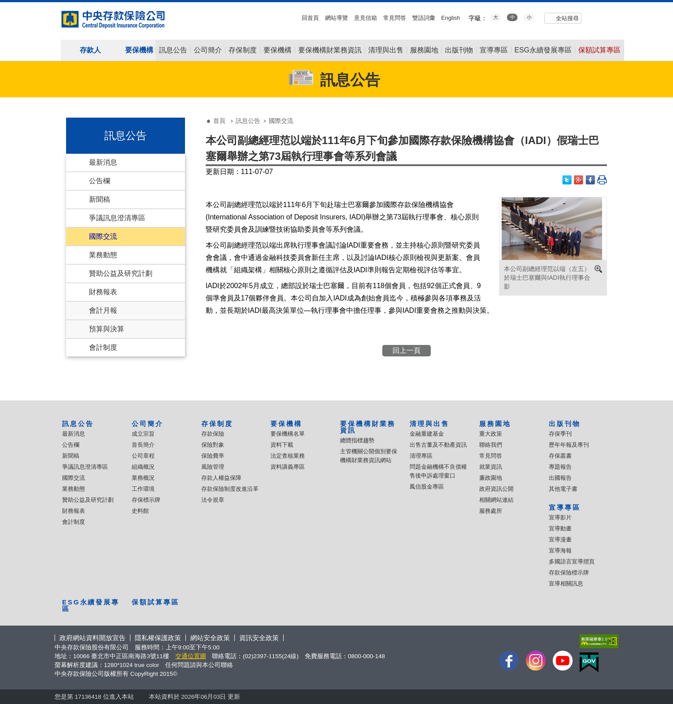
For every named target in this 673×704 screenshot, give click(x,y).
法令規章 (212, 500)
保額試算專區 (599, 50)
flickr (606, 17)
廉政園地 (490, 477)
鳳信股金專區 (427, 486)
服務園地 (424, 50)
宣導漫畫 (560, 539)
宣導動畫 (560, 528)
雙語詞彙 (423, 18)
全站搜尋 (567, 18)
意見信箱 (365, 18)
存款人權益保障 (221, 477)
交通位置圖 (190, 656)
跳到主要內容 (4, 4)
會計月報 (103, 310)
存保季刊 (560, 433)
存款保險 (212, 433)
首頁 (219, 120)
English (450, 18)
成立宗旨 (143, 433)
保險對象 (212, 444)
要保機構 (139, 50)
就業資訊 (490, 466)
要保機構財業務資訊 (330, 50)
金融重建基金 (427, 433)
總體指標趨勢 (357, 440)
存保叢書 (560, 455)
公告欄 (99, 181)
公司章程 (143, 455)
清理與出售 (385, 50)
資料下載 (281, 444)
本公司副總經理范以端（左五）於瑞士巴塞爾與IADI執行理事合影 (547, 277)
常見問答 (394, 18)
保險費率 (212, 455)
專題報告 (560, 466)
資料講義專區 (287, 466)
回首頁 (310, 18)
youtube (594, 17)
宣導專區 (494, 50)
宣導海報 (560, 550)
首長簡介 (143, 444)
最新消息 (103, 162)
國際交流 (103, 236)
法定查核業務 (287, 455)
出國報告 (560, 477)
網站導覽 (336, 18)
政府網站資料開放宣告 (92, 637)
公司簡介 (208, 50)
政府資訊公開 (496, 488)
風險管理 (212, 466)
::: (3, 5)
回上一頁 (406, 350)
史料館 (140, 511)
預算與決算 (106, 329)
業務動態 (103, 255)
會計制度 (103, 347)
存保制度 (243, 50)
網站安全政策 (210, 637)
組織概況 (143, 466)
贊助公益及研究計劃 (120, 273)
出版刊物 (459, 50)
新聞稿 (99, 199)
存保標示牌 (146, 500)
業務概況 (143, 477)
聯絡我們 (490, 444)
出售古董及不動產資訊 (438, 444)
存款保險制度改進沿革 (230, 488)
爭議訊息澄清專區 (117, 218)
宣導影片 (560, 517)
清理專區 (421, 455)
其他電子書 (563, 488)
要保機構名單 (287, 433)
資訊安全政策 (259, 637)
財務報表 (103, 292)
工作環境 (143, 488)
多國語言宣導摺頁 (572, 561)
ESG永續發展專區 (543, 50)
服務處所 (490, 511)
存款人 (90, 50)
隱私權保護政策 (158, 637)
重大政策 (490, 433)
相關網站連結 (496, 500)
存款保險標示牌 (569, 572)
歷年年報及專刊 (569, 444)
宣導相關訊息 (566, 583)
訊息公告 (173, 50)
